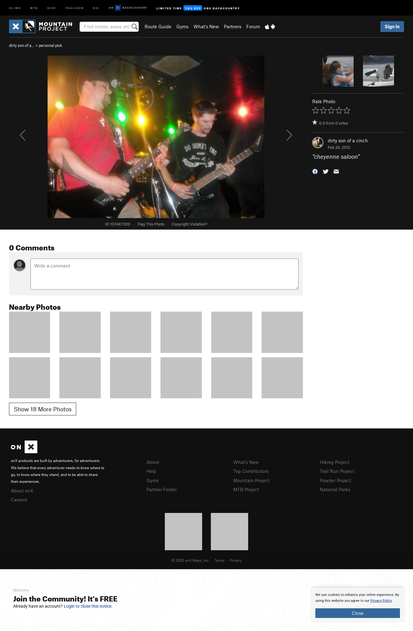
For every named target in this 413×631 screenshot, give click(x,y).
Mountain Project (251, 480)
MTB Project (246, 489)
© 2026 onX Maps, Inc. (190, 560)
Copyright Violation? (189, 224)
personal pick (50, 45)
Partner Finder (161, 489)
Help (151, 471)
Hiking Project (334, 462)
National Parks (335, 489)
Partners (232, 26)
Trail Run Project (337, 471)
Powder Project (335, 480)
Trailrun (74, 8)
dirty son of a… (22, 45)
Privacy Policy (381, 601)
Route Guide (158, 26)
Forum (253, 26)
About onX (22, 490)
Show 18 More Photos (43, 409)
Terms (220, 560)
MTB (34, 8)
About (152, 462)
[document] (357, 605)
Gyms (182, 26)
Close (358, 613)
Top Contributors (251, 471)
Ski (96, 8)
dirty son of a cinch (348, 140)
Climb (15, 8)
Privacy (236, 560)
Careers (19, 499)
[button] (315, 171)
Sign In (392, 26)
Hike (51, 8)
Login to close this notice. (88, 606)
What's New (206, 26)
